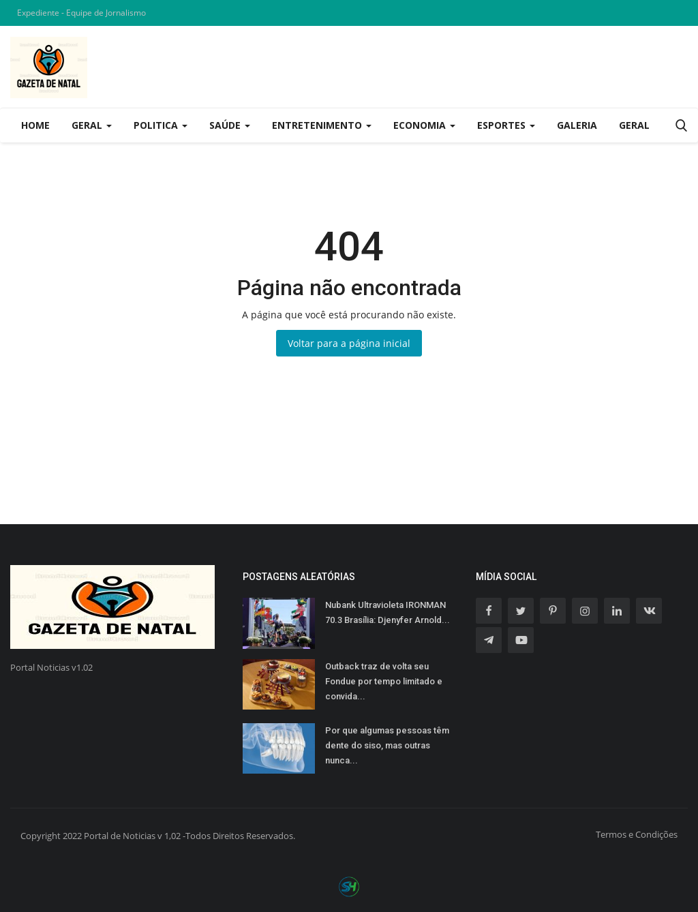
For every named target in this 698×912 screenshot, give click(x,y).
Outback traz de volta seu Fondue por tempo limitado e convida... (383, 681)
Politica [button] (160, 125)
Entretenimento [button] (321, 125)
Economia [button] (424, 125)
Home (35, 125)
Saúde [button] (229, 125)
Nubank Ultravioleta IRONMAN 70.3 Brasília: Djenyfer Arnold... (387, 612)
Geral (634, 125)
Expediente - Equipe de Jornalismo (81, 12)
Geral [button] (92, 125)
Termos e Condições (637, 834)
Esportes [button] (506, 125)
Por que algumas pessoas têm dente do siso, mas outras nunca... (387, 745)
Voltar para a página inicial (349, 343)
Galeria (577, 125)
